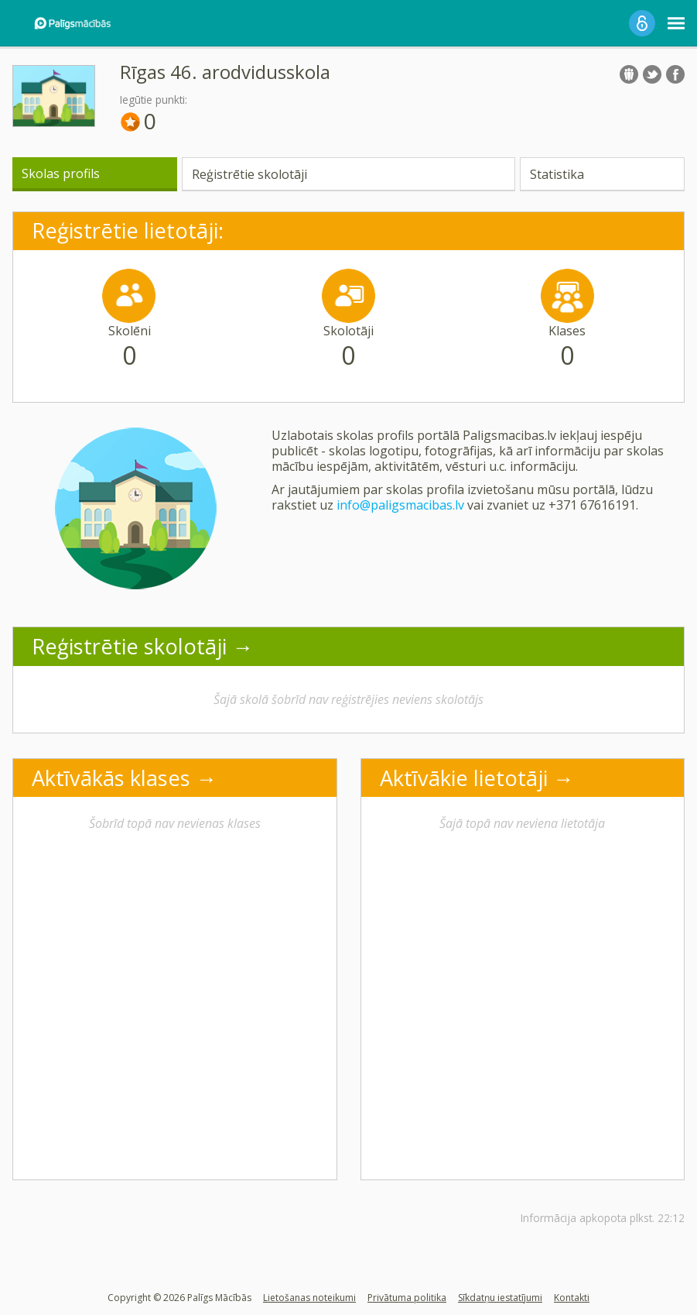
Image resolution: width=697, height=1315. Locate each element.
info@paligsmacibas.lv (400, 504)
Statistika (557, 174)
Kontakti (571, 1297)
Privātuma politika (406, 1297)
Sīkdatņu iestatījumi (500, 1297)
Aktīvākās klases (111, 778)
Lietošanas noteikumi (309, 1297)
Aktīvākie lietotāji (464, 778)
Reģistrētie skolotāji (249, 174)
